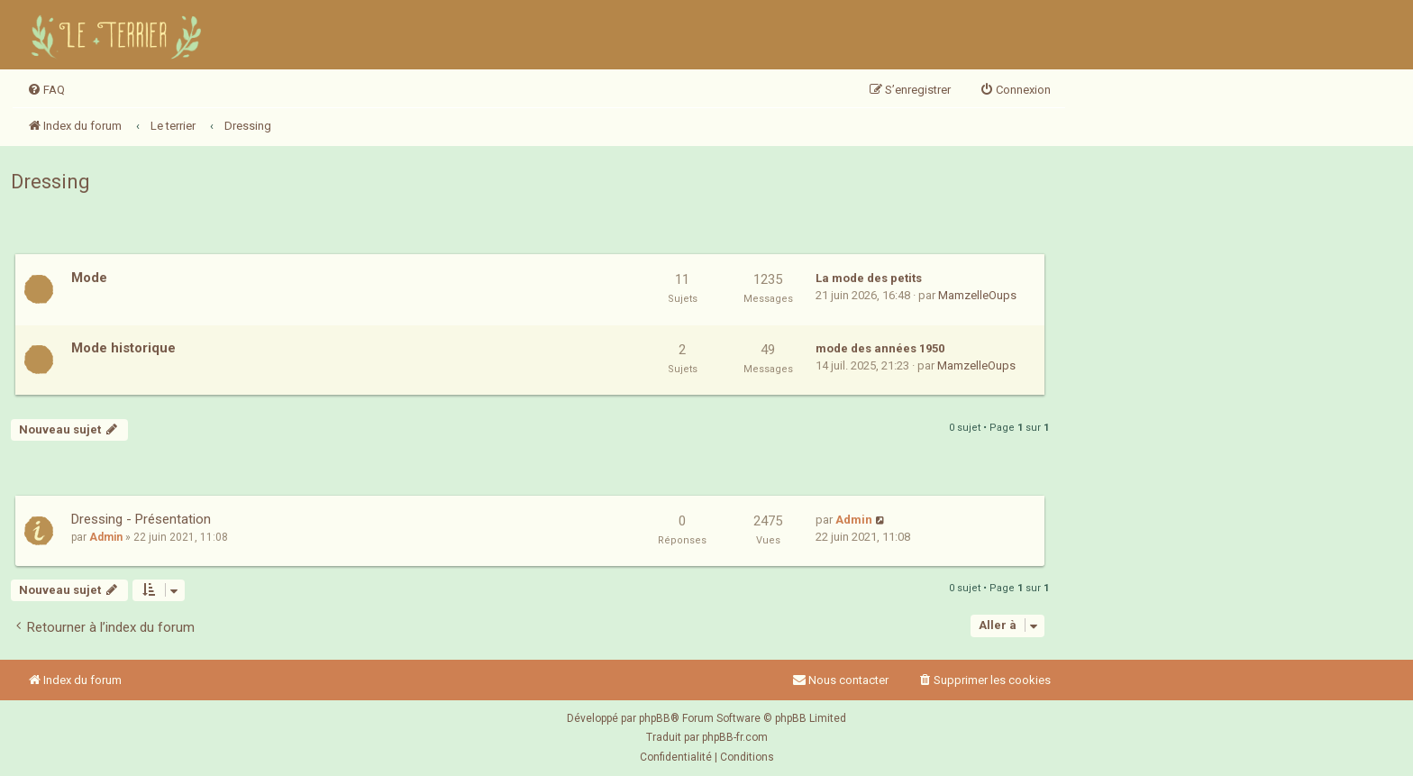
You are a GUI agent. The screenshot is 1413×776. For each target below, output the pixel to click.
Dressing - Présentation (141, 519)
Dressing (50, 181)
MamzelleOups (977, 295)
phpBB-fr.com (735, 737)
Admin (106, 537)
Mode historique (123, 348)
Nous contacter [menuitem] (840, 680)
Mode (89, 277)
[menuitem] (46, 90)
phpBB (654, 718)
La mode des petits (869, 278)
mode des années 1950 (880, 348)
